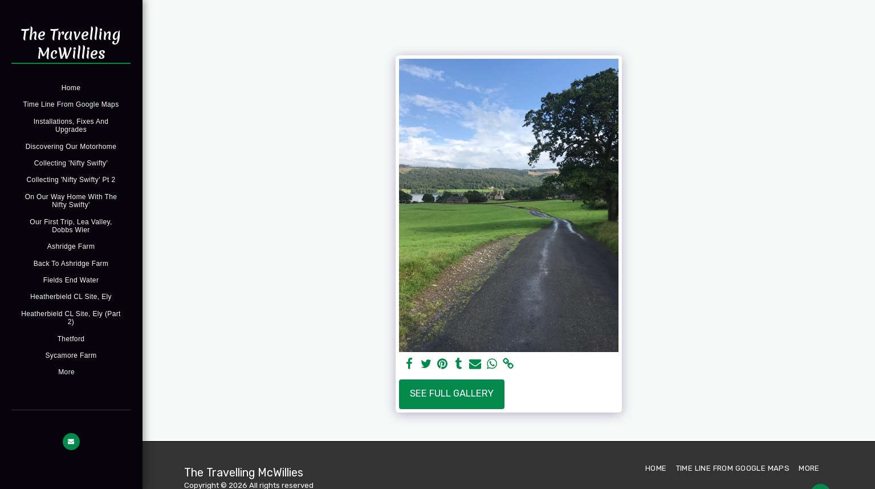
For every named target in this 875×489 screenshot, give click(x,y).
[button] (71, 441)
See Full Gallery (452, 393)
